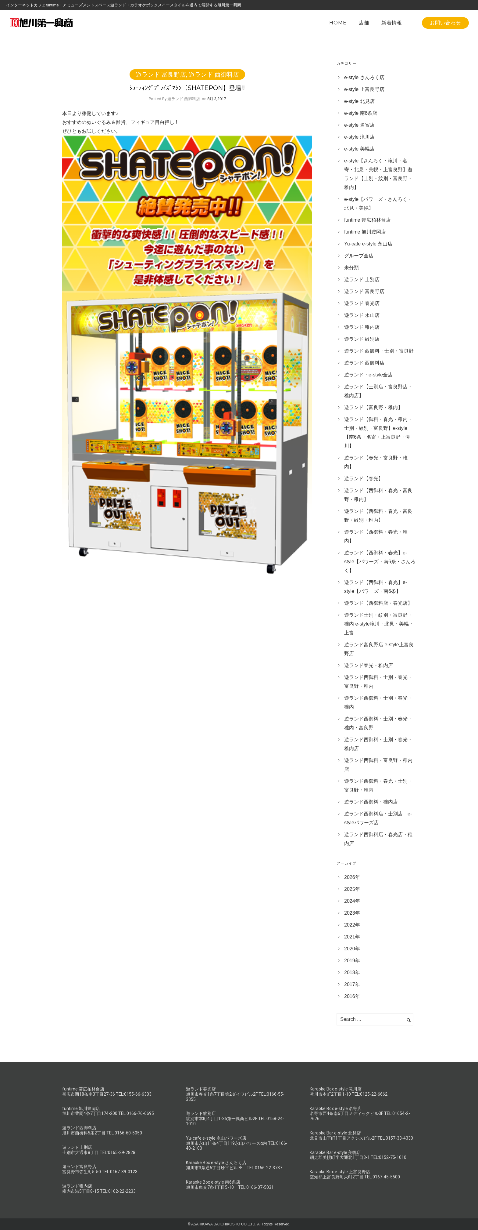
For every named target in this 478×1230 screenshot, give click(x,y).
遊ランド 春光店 (362, 303)
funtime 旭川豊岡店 (365, 231)
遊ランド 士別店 (362, 279)
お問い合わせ (445, 23)
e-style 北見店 (359, 101)
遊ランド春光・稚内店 (368, 665)
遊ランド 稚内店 (362, 327)
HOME (338, 23)
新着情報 (391, 23)
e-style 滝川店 (359, 137)
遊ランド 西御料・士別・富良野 (379, 351)
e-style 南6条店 (360, 113)
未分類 (351, 267)
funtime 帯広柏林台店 (367, 220)
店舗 (364, 23)
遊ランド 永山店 (362, 315)
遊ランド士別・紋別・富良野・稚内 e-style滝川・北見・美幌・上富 (379, 623)
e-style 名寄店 (359, 125)
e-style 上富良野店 (364, 89)
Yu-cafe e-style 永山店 (368, 243)
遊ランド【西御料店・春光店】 (378, 603)
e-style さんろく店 (364, 77)
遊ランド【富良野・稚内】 (373, 407)
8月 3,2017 (216, 98)
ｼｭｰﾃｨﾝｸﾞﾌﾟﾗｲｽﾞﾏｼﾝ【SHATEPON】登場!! (187, 88)
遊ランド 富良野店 (161, 74)
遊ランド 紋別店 (362, 339)
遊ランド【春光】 (363, 478)
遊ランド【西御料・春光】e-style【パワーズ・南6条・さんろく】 (380, 561)
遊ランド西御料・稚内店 (371, 801)
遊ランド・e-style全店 (368, 374)
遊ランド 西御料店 (214, 74)
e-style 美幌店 (359, 148)
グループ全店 (358, 255)
